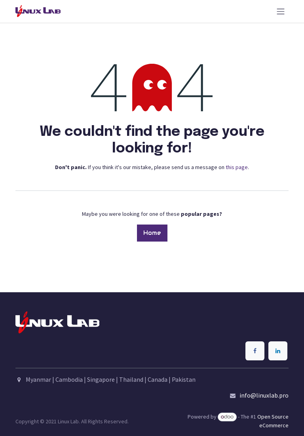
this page (237, 167)
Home (152, 232)
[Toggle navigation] (281, 11)
